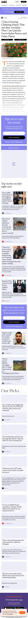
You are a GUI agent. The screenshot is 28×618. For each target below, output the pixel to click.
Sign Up (23, 1)
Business (24, 5)
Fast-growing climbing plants (11, 86)
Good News (12, 5)
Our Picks (18, 5)
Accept (22, 612)
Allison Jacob (20, 39)
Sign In (17, 1)
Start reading (19, 12)
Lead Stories (4, 5)
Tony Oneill (7, 39)
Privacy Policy (10, 614)
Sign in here (19, 142)
